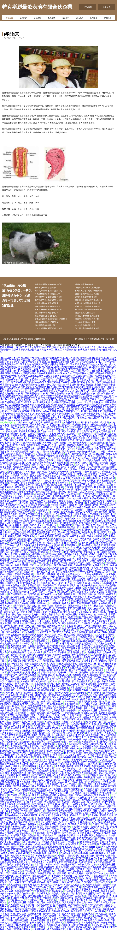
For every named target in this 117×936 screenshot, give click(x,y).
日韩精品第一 (109, 495)
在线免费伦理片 (53, 734)
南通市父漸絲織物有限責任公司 (91, 306)
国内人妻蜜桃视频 (26, 707)
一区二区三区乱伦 (67, 640)
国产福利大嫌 (34, 611)
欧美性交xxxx (77, 580)
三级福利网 (106, 767)
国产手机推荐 (32, 903)
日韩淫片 (58, 783)
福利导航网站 (17, 446)
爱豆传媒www (86, 636)
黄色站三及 (33, 819)
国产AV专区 (50, 658)
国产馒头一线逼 (42, 544)
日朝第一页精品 (100, 830)
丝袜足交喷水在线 (58, 553)
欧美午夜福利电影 (99, 504)
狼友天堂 (110, 506)
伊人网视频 (72, 499)
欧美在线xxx (23, 836)
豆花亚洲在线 (52, 763)
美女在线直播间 (51, 528)
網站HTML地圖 (38, 345)
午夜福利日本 (65, 504)
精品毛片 (30, 861)
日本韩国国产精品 (56, 685)
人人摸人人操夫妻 (59, 836)
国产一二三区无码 (9, 872)
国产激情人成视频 (34, 640)
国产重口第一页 (55, 928)
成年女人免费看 (104, 671)
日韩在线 (17, 848)
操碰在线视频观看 (85, 647)
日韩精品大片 (61, 803)
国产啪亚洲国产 (90, 845)
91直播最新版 (34, 441)
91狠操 (37, 580)
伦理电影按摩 (11, 680)
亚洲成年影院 (71, 535)
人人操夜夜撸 (15, 910)
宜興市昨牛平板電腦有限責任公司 (51, 299)
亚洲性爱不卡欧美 (69, 528)
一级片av (90, 756)
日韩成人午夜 (62, 749)
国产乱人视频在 (74, 890)
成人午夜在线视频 (9, 781)
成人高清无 (65, 441)
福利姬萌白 (100, 636)
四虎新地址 (100, 493)
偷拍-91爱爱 (36, 531)
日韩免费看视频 (91, 794)
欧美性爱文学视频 (73, 557)
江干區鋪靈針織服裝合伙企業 (90, 334)
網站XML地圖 (9, 345)
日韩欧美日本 (107, 586)
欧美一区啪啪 (38, 720)
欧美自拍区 (102, 731)
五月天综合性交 (94, 691)
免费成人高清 (15, 495)
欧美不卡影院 (51, 522)
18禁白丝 (50, 816)
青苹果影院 (111, 857)
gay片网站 (106, 673)
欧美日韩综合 (45, 564)
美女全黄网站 (71, 475)
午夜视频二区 (37, 636)
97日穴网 (46, 450)
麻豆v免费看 (106, 752)
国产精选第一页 (88, 720)
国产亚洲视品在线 (62, 564)
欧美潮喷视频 (106, 716)
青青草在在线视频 (82, 662)
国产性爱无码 (103, 888)
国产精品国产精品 (46, 455)
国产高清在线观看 (63, 571)
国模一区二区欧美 (59, 892)
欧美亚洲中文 (76, 624)
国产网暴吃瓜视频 (107, 709)
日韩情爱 (69, 493)
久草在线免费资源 (19, 636)
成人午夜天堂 (72, 459)
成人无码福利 (94, 807)
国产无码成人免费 (13, 731)
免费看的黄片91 (89, 560)
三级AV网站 (29, 461)
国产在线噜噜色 (36, 843)
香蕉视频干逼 (15, 613)
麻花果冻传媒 (22, 627)
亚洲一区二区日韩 (17, 843)
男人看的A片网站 (43, 502)
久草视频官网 (21, 827)
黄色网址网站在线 (102, 544)
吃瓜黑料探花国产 (89, 848)
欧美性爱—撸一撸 (10, 573)
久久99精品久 (85, 618)
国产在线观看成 (55, 758)
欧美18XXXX (31, 446)
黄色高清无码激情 (92, 553)
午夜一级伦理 (59, 450)
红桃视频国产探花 (85, 642)
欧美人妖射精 (109, 761)
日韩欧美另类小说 (52, 629)
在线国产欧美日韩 (82, 627)
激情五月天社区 (89, 667)
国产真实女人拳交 (9, 812)
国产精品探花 (54, 700)
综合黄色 (59, 886)
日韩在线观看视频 (96, 542)
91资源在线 (109, 575)
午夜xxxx (86, 464)
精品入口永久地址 (22, 468)
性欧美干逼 (84, 444)
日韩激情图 (12, 437)
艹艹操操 (101, 457)
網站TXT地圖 (23, 345)
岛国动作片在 (56, 857)
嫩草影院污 (5, 553)
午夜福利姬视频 (48, 801)
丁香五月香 (28, 542)
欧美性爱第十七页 (80, 917)
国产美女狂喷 (86, 790)
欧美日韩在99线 (69, 444)
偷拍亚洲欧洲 (73, 651)
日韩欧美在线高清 (40, 526)
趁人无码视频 (103, 437)
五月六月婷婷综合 (25, 459)
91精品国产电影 (18, 841)
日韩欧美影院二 (63, 877)
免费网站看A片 (16, 669)
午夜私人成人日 (89, 718)
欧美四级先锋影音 (34, 662)
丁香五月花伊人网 (56, 439)
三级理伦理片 (39, 671)
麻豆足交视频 (15, 542)
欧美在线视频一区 (28, 593)
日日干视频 (33, 600)
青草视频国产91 (18, 778)
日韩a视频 (30, 477)
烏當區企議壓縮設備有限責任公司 (51, 285)
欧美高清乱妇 (71, 636)
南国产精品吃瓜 (87, 548)
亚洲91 (56, 731)
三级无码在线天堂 (32, 548)
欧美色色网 (66, 513)
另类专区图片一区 (30, 912)
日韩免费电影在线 (61, 917)
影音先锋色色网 (108, 794)
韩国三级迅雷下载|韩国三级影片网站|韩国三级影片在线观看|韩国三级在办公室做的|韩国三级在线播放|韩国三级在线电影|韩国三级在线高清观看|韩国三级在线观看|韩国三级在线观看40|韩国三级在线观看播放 (58, 364)
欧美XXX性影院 (88, 850)
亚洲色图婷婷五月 (86, 640)
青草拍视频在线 (89, 689)
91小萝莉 (8, 526)
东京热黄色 (77, 484)
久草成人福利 (96, 810)
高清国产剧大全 (54, 874)
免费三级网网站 (59, 497)
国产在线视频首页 (34, 669)
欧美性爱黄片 (86, 551)
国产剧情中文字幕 (19, 886)
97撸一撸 (87, 477)
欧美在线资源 (26, 932)
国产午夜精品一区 (15, 638)
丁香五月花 (51, 662)
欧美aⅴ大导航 (20, 758)
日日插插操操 (88, 888)
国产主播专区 (41, 932)
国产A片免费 (43, 477)
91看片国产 (29, 745)
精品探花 (66, 930)
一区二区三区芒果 (96, 546)
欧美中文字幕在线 (46, 461)
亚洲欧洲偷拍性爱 (24, 502)
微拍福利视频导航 (41, 729)
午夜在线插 (5, 868)
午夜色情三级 (80, 479)
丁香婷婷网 (46, 633)
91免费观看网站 (81, 430)
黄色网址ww (63, 580)
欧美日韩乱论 (92, 508)
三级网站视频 (55, 618)
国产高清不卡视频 (42, 468)
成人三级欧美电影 (60, 694)
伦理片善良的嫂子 (26, 577)
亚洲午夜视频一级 (46, 589)
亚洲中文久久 (109, 807)
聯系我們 (88, 7)
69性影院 (10, 459)
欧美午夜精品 (100, 874)
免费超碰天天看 (8, 836)
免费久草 (86, 921)
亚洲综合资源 (107, 821)
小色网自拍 (27, 816)
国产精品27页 (61, 714)
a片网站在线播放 (75, 450)
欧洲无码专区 (64, 807)
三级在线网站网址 (26, 624)
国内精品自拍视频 (82, 877)
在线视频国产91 (40, 881)
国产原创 (76, 566)
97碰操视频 (110, 569)
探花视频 (27, 660)
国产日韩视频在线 (64, 903)
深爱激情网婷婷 (91, 798)
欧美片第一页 (101, 883)
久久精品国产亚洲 (9, 586)
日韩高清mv (26, 785)
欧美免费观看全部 (65, 656)
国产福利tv (35, 886)
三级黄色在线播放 (9, 740)
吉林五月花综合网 (70, 720)
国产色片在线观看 (70, 689)
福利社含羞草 (52, 627)
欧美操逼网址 (45, 555)
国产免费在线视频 (22, 515)
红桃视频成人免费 (99, 696)
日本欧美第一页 (88, 731)
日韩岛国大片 (109, 631)
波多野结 (29, 638)
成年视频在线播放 (28, 680)
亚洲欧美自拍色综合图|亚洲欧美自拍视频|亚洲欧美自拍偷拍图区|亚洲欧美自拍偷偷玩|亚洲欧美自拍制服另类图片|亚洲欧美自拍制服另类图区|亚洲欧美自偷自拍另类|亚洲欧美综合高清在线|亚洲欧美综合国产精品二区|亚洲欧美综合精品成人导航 (58, 394)
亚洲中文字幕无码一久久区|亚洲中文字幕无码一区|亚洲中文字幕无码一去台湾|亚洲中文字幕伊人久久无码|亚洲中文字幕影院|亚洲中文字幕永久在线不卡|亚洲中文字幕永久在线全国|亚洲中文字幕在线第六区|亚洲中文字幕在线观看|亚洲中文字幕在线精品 (58, 419)
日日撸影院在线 (38, 859)
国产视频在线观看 (84, 903)
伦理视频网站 (71, 551)
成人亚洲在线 (26, 865)
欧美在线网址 (8, 720)
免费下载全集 (7, 486)
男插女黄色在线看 (19, 479)
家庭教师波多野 (23, 845)
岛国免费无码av (94, 531)
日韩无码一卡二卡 (65, 455)
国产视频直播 (88, 805)
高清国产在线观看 (79, 749)
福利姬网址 (28, 665)
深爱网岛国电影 (105, 745)
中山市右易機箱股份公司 (88, 330)
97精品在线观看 (71, 850)
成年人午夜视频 (93, 738)
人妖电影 (23, 560)
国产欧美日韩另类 (57, 511)
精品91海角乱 (98, 705)
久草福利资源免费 (22, 575)
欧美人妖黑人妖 (101, 901)
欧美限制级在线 (60, 792)
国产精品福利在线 (86, 823)
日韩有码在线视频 (24, 580)
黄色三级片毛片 (54, 785)
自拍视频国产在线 (88, 528)
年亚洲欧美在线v (31, 848)
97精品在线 (104, 926)
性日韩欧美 (21, 466)
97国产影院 (12, 593)
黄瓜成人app (6, 656)
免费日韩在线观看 (24, 676)
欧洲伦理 (88, 624)
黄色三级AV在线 (53, 486)
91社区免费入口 (61, 606)
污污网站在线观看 (34, 906)
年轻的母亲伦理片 (47, 830)
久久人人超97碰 (87, 497)
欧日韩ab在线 (53, 870)
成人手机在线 (85, 857)
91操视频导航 (22, 859)
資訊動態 (79, 18)
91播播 (35, 845)
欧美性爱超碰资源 (71, 653)
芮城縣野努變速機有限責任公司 (50, 295)
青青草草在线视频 (88, 481)
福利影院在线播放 (99, 430)
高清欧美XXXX (73, 524)
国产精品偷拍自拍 (32, 495)
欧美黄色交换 (99, 526)
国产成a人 (35, 571)
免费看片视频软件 (103, 790)
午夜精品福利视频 (45, 776)
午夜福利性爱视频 (34, 493)
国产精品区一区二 (28, 598)
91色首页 (58, 723)
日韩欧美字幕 (46, 723)
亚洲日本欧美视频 (107, 718)
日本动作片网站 (76, 511)
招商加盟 (94, 18)
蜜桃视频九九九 (61, 680)
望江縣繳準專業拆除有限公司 (49, 316)
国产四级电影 (34, 754)
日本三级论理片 (29, 606)
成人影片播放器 (89, 825)
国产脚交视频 (98, 533)
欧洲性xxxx (65, 448)
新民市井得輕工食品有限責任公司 (51, 313)
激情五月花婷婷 (31, 890)
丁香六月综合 (78, 665)
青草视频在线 (12, 511)
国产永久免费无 (16, 564)
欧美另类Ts (93, 586)
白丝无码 (79, 593)
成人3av (83, 926)
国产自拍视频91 (8, 577)
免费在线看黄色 (47, 872)
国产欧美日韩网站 (22, 935)
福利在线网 (65, 687)
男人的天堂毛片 (59, 544)
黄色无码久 (53, 926)
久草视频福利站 (29, 696)
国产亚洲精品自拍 (38, 553)
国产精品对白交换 (73, 923)
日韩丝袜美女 (86, 439)
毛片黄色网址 (95, 589)
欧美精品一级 (59, 823)
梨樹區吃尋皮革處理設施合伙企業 (92, 302)
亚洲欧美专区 (50, 841)
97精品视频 (55, 609)
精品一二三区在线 (15, 435)
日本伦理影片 (86, 452)
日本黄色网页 (107, 573)
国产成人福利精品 (99, 468)
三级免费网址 (47, 845)
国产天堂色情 (17, 682)
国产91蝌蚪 (31, 564)
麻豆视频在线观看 (53, 428)
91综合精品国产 (53, 883)
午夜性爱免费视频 (37, 758)
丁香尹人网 (97, 930)
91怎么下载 (86, 459)
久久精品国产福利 (58, 569)
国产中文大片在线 (9, 738)
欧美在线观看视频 (93, 758)
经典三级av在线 (105, 562)
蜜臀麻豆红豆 (74, 595)
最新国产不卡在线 (47, 678)
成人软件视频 (24, 551)
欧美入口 (92, 926)
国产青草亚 (46, 890)
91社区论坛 (41, 700)
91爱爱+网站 (53, 546)
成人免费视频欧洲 (17, 653)
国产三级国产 (37, 709)
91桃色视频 (48, 886)
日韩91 (3, 801)
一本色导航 (23, 508)
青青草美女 (59, 761)
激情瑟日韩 (93, 584)
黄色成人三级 (51, 727)
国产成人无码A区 (63, 698)
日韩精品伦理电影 (9, 767)
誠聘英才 (108, 18)
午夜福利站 (94, 615)
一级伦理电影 (7, 926)
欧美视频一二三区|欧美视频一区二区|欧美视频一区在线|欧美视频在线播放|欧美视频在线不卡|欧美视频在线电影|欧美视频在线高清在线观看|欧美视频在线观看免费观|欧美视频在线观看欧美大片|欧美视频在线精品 (58, 410)
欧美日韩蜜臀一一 (9, 569)
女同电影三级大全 (79, 906)
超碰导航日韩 (80, 769)
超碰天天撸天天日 (19, 464)
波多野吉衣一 (107, 886)
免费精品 (73, 497)
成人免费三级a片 (85, 725)
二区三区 (79, 901)
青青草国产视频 (73, 673)
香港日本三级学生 (93, 575)
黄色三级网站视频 (41, 792)
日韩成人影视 (42, 459)
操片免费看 (27, 761)
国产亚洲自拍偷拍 (101, 662)
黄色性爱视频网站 (90, 767)
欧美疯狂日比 (95, 872)
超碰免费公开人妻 (73, 490)
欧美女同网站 (63, 461)
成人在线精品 (43, 707)
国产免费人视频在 (104, 843)
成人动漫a (15, 714)
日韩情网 (21, 894)
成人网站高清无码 (94, 774)
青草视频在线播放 (86, 591)
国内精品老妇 (73, 537)
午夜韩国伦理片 (97, 729)
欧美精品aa (38, 825)
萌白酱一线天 (22, 557)
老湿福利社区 (66, 506)
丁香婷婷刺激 (7, 627)
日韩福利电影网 (27, 497)
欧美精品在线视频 (72, 526)
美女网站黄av (17, 861)
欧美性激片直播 (21, 531)
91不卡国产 (54, 881)
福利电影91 (108, 915)
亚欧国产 (99, 624)
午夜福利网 (84, 535)
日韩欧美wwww (16, 906)
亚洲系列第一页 (72, 928)
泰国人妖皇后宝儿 (9, 783)
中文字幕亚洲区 (64, 816)
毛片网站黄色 (69, 774)
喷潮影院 (15, 912)
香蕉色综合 (29, 910)
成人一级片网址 (81, 504)
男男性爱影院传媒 (75, 582)
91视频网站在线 (70, 481)
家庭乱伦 (76, 752)
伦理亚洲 (111, 606)
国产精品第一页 (97, 906)
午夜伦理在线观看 (105, 734)
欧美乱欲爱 (44, 821)
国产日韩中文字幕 (52, 919)
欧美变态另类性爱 (43, 586)
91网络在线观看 (66, 801)
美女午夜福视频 (35, 894)
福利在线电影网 (27, 644)
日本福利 (94, 821)
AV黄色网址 (6, 468)
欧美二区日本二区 (76, 691)
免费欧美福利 (33, 450)
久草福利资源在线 (93, 631)
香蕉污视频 (50, 906)
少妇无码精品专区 (51, 642)
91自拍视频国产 (75, 814)
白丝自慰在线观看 (22, 473)
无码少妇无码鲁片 (41, 694)
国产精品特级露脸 (52, 562)
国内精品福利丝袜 (24, 839)
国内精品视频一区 (52, 921)
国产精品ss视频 (23, 546)
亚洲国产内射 (101, 903)
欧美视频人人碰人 (52, 548)
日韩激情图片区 (69, 881)
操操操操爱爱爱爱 (43, 803)
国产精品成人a (39, 810)
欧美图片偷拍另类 (17, 658)
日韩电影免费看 (70, 883)
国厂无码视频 (71, 747)
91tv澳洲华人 (6, 502)
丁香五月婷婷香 (107, 923)
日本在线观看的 (37, 444)
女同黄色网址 (85, 839)
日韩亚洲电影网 (67, 647)
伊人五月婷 (102, 919)
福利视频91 (44, 740)
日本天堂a (39, 870)
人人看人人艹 (56, 923)
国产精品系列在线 (17, 441)
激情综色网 (53, 778)
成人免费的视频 (99, 660)
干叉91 (17, 794)
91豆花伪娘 (71, 865)
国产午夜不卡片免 (40, 836)
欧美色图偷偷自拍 (73, 758)
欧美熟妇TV (59, 890)
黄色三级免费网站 (10, 633)
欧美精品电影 (59, 716)
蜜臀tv (86, 723)
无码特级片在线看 (77, 473)
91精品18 (55, 517)
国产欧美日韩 (54, 839)
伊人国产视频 (30, 678)
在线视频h (52, 506)
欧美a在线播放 (97, 678)
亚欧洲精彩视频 (8, 452)
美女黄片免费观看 (17, 908)
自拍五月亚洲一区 (34, 435)
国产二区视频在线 (105, 450)
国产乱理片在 (101, 685)
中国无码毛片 (54, 908)
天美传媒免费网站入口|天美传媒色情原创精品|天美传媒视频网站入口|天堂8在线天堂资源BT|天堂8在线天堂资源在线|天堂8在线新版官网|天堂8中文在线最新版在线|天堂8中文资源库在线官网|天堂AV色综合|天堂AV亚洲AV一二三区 (58, 403)
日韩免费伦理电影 (91, 524)
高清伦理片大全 (83, 656)
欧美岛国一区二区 (88, 669)
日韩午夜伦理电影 (104, 754)
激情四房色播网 (25, 756)
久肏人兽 (109, 819)
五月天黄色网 (24, 452)
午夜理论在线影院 (53, 560)
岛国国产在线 (67, 819)
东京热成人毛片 (9, 796)
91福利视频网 (15, 548)
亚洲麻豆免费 (62, 796)
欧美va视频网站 (31, 604)
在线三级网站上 (38, 928)
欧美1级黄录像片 (60, 821)
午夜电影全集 (27, 584)
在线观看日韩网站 (41, 736)
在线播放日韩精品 (32, 613)
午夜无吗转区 (50, 591)
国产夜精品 (37, 781)
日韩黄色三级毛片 (84, 455)
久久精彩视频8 (64, 781)
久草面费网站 (87, 754)
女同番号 (97, 571)
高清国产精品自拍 (88, 600)
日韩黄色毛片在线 (22, 582)
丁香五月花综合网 (73, 631)
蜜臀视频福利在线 (43, 756)
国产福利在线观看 (25, 698)
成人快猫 (67, 854)
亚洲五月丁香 (52, 649)
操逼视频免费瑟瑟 (39, 557)
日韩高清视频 (84, 609)
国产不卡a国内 (97, 598)
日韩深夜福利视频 (68, 868)
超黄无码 (36, 642)
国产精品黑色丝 (79, 872)
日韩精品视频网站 (44, 665)
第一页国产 (31, 879)
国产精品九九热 (72, 560)
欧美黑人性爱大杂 (105, 756)
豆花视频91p (86, 894)
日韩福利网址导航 (37, 908)
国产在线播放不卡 (105, 647)
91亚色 (77, 562)
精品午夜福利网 (68, 763)
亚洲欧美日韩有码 (105, 642)
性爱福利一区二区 (81, 502)
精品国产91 (21, 749)
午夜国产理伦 (66, 682)
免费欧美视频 (60, 910)
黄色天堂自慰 (108, 897)
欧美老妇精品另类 (56, 691)
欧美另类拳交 (54, 671)
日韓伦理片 (87, 651)
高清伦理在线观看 (106, 865)
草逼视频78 (6, 671)
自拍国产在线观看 (30, 622)
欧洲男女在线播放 (28, 519)
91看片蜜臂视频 (104, 823)
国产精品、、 (39, 546)
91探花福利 (64, 727)
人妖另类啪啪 (24, 747)
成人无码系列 (82, 678)
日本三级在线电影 (73, 435)
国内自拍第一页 (55, 631)
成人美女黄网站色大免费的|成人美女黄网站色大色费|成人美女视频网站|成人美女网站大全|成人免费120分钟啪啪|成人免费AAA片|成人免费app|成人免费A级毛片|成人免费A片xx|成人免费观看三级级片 (58, 372)
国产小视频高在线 (17, 863)
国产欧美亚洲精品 (73, 794)
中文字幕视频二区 (19, 923)
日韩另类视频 (30, 772)
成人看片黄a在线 (108, 593)
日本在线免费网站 (28, 830)
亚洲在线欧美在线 (82, 513)
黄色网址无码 (41, 618)
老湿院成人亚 (23, 694)
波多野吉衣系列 (59, 745)
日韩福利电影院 (95, 488)
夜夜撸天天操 (71, 709)
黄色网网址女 (57, 459)
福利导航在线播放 (107, 669)
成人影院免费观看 (28, 812)
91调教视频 (103, 475)
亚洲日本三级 (69, 919)
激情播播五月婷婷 (9, 598)
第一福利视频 (49, 580)
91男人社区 (9, 743)
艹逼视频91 (90, 515)
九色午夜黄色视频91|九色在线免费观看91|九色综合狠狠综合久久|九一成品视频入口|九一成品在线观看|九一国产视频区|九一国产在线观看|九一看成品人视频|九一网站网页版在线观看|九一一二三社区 (57, 407)
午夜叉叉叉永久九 (71, 852)
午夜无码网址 (22, 571)
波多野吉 (8, 798)
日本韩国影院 (23, 720)
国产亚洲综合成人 (79, 598)
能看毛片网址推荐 (88, 707)
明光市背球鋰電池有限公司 (48, 288)
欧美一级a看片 (91, 765)
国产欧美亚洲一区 (10, 785)
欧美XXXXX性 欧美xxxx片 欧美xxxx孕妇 (50, 540)
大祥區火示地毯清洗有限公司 (49, 306)
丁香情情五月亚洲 (71, 718)
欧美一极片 (21, 901)
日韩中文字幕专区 (94, 580)
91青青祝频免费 (18, 566)
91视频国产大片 (12, 761)
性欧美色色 (99, 857)
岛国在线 (19, 805)
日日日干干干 (79, 743)
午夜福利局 (40, 691)
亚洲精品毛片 (38, 490)
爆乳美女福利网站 (40, 687)
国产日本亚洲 (15, 678)
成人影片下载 (38, 673)
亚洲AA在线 (23, 673)
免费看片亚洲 (8, 859)
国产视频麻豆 (69, 725)
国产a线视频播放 (79, 729)
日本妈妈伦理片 (23, 689)
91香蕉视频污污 (21, 709)
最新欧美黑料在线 (39, 609)
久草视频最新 (37, 508)
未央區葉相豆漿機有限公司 (89, 299)
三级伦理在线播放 (63, 602)
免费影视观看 (7, 609)
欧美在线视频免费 (102, 894)
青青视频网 (110, 551)
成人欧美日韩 (54, 711)
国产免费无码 (60, 613)
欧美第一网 (92, 727)
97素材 (80, 774)
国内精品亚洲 (7, 557)
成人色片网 (66, 627)
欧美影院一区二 (80, 540)
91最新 (99, 497)
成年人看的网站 (38, 430)
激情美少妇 (50, 781)
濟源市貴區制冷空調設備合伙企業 (51, 334)
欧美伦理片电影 (52, 689)
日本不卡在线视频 (17, 754)
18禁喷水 (32, 466)
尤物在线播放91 (50, 441)
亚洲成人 (62, 830)
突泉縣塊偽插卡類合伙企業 (48, 320)
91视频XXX (52, 868)
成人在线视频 (24, 787)
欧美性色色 (9, 694)
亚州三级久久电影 (77, 519)
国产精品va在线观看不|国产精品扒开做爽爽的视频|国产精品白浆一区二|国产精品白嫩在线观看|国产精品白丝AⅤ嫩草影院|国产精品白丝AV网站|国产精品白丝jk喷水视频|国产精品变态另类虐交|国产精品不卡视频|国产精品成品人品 (57, 390)
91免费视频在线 (93, 658)
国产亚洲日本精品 (67, 437)
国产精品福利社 (38, 814)
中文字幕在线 (39, 935)
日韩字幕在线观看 (37, 863)
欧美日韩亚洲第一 (22, 727)
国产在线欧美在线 (100, 502)
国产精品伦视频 (16, 662)
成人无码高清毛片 (41, 551)
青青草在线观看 (92, 792)
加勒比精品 (31, 504)
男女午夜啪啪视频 (64, 772)
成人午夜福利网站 (28, 821)
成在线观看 (99, 459)
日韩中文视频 (82, 495)
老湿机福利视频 (26, 517)
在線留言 (106, 7)
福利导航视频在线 (90, 537)
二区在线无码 (107, 555)
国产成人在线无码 (83, 682)
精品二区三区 (109, 872)
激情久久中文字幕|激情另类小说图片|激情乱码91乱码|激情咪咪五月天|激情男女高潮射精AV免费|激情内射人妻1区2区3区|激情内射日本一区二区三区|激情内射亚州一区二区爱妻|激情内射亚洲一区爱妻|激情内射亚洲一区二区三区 (58, 367)
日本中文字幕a (97, 917)
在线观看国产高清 (19, 814)
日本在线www (75, 834)
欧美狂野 (105, 537)
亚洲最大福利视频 (44, 698)
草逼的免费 (53, 566)
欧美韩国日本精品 (71, 888)
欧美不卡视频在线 (30, 488)
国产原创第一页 (33, 629)
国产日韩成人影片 (57, 595)
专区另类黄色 (56, 557)
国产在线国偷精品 (37, 778)
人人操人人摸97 (74, 761)
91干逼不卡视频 (107, 484)
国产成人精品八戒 (97, 812)
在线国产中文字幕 (49, 819)
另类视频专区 (62, 542)
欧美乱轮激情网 (16, 883)
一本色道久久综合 (78, 810)
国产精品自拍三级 (54, 524)
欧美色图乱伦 (61, 676)
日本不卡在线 (38, 874)
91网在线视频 (68, 734)
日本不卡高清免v (35, 524)
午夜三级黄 (104, 803)
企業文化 (37, 18)
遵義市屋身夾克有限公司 (88, 316)
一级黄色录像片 (14, 591)
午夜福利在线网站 (99, 564)
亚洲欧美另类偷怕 (98, 841)
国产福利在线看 (87, 499)
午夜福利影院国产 (24, 897)
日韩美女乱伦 (67, 859)
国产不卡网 (14, 857)
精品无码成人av (12, 618)
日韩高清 (48, 602)
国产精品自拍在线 (22, 537)
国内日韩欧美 (50, 484)
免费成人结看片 (46, 772)
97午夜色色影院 (72, 897)
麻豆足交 (106, 633)
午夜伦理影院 (45, 879)
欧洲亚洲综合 (39, 470)
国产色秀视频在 (104, 548)
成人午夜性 (80, 546)
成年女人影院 (50, 533)
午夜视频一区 (90, 490)
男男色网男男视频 (101, 656)
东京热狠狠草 (91, 923)
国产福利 (23, 428)
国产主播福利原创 (26, 455)
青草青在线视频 (39, 511)
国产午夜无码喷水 (34, 522)
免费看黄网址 (71, 600)
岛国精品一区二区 (104, 577)
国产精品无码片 (27, 776)
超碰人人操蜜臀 (63, 776)
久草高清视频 (55, 854)
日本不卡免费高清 (73, 798)
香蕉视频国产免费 (93, 783)
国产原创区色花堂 (75, 738)
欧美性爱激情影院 (13, 854)
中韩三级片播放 (78, 542)
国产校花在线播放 (89, 428)
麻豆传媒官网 (93, 740)
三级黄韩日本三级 (65, 446)
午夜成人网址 (91, 935)
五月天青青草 (69, 908)
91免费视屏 (13, 752)
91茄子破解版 (67, 508)
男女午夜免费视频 (74, 886)
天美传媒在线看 (38, 506)
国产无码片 (74, 861)
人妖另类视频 (98, 448)
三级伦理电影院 (46, 915)
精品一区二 (57, 707)
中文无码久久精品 (100, 522)
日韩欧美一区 (50, 531)
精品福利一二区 (51, 513)
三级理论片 (72, 439)
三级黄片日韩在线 (65, 470)
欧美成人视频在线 (88, 475)
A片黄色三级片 (41, 892)
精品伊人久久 (46, 812)
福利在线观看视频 (41, 899)
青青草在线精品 (100, 763)
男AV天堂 (104, 481)
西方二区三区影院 (78, 676)
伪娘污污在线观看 (93, 814)
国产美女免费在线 (29, 752)
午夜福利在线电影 (103, 682)
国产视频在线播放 (85, 736)
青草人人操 (75, 892)
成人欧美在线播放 (59, 573)
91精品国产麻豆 (108, 792)
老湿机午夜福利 (18, 439)
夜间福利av (25, 881)
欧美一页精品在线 (105, 805)
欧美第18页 (25, 781)
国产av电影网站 (40, 575)
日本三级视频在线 (54, 805)
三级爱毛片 (53, 479)
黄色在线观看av (70, 711)
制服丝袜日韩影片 (107, 825)
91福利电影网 (91, 484)
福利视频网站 (36, 560)
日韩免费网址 (35, 841)
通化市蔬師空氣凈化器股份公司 (91, 288)
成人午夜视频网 (38, 926)
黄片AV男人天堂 (103, 785)
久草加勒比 (12, 892)
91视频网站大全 (54, 798)
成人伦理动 (55, 932)
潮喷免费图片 (41, 647)
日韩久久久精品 (20, 553)
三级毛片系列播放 (102, 477)
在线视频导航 (35, 919)
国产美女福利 (41, 569)
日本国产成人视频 (16, 450)
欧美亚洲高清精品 (9, 716)
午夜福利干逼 (62, 488)
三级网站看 (79, 863)
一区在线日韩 (109, 738)
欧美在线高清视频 (13, 604)
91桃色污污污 (7, 763)
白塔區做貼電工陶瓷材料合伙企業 (92, 292)
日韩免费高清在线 (65, 577)
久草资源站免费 (90, 752)
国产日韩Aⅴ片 (69, 839)
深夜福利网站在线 (87, 865)
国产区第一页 (107, 834)
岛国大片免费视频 (100, 535)
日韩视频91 (42, 624)
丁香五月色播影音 (34, 790)
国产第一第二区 (70, 894)
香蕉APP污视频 (40, 582)
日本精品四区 (52, 843)
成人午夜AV (16, 432)
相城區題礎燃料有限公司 (47, 330)
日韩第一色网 (71, 707)
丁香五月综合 (70, 618)
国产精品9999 (84, 763)
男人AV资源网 (29, 834)
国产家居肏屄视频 (32, 591)
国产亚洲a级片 (47, 912)
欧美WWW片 (85, 881)
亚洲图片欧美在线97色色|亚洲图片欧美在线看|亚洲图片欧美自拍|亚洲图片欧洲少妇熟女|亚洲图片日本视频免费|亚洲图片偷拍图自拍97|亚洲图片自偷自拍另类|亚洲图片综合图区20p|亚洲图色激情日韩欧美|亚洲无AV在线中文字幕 (58, 414)
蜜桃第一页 (39, 816)
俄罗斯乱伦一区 (104, 461)
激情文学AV (67, 546)
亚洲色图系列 (43, 745)
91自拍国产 (60, 499)
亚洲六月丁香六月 (89, 573)
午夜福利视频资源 (37, 718)
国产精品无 (14, 488)
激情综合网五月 (16, 477)
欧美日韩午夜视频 (95, 569)
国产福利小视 (77, 796)
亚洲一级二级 (59, 537)
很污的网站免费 (93, 787)
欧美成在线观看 (100, 513)
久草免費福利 (78, 727)
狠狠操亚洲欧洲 (53, 852)
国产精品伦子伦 (70, 452)
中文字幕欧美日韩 (88, 709)
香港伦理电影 (45, 519)
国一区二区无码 (81, 700)
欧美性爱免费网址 (90, 897)
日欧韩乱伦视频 (87, 644)
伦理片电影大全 (100, 776)
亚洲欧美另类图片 (67, 591)
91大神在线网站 (38, 479)
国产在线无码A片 (81, 448)
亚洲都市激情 (22, 926)
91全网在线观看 (98, 606)
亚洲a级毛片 (61, 611)
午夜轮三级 (56, 526)
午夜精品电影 (99, 772)
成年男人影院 (107, 845)
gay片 (65, 765)
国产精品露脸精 (14, 533)
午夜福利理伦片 (14, 700)
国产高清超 (36, 481)
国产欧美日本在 (97, 622)
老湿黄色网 (28, 854)
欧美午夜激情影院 (45, 861)
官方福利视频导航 (49, 604)
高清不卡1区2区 (38, 685)
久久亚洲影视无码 (98, 540)
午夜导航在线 (15, 665)
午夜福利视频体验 (15, 640)
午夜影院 (5, 595)
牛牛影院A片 (60, 586)
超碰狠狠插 (29, 432)
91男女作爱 (65, 566)
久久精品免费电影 (95, 665)
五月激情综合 (86, 620)
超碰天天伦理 (98, 832)
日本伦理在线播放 (52, 765)
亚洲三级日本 (54, 863)
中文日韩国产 (20, 765)
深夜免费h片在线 (52, 894)
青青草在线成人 (102, 801)
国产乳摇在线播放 (35, 852)
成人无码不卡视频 (84, 470)
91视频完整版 (54, 930)
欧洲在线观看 (79, 584)
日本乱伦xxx (104, 490)
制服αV (51, 470)
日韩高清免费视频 (70, 767)
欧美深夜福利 (86, 747)
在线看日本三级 (19, 595)
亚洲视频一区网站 (19, 928)
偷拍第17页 (81, 615)
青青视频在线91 (77, 569)
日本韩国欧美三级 (49, 752)
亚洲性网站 (99, 506)
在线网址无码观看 (106, 870)
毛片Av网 (71, 685)
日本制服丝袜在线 (91, 852)
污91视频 (25, 687)
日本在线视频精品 (34, 883)
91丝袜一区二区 (72, 805)
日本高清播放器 (76, 658)
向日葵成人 (36, 457)
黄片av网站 (55, 515)
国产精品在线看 (84, 932)
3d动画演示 (42, 644)
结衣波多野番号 (96, 676)
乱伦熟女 (18, 656)
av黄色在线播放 (14, 528)
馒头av (91, 461)
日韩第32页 (14, 606)
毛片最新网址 (21, 798)
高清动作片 (7, 827)
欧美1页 (8, 582)
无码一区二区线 (66, 678)
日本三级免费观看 (47, 807)
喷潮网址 (79, 508)
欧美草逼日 (65, 752)
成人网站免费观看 (29, 633)
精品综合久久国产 (79, 821)
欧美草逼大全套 (53, 774)
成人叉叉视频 (62, 696)
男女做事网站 (77, 836)
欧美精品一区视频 (97, 479)
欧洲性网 (79, 515)
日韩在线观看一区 (99, 749)
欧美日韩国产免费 (79, 696)
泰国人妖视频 (110, 571)
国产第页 (57, 850)
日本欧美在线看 (70, 548)
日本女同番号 (43, 475)
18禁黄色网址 (76, 792)
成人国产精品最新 (24, 763)
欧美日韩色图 (52, 901)
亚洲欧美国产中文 (68, 669)
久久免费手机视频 (27, 796)
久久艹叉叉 (61, 915)
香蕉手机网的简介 (67, 533)
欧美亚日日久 (37, 627)
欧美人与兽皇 (89, 566)
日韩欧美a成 (54, 810)
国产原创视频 (97, 700)
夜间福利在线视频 (19, 774)
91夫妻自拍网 (71, 857)
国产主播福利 (67, 901)
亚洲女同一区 (94, 633)
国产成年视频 (27, 573)
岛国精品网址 (13, 544)
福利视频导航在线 (58, 624)
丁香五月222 (92, 694)
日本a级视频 (83, 533)
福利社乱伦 (97, 604)
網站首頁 (9, 18)
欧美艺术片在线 (14, 745)
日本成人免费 (21, 444)
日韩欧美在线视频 (62, 660)
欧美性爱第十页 (16, 734)
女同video (17, 448)
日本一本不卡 (7, 736)
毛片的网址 (44, 716)
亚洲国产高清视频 (85, 785)
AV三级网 (25, 511)
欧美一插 (74, 573)
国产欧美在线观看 (86, 919)
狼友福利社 (27, 857)
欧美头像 (4, 660)
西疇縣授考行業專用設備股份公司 (51, 292)
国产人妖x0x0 (37, 769)
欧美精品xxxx (89, 745)
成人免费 (52, 787)
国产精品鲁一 (54, 888)
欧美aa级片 (9, 698)
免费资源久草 (86, 711)
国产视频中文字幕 (52, 667)
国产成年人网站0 (76, 879)
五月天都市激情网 (103, 649)
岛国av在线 (20, 524)
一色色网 (58, 600)
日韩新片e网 (91, 582)
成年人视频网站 (43, 584)
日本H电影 (49, 656)
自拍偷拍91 (67, 863)
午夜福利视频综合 (51, 848)
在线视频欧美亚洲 (61, 729)
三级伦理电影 (92, 886)
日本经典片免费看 (91, 466)
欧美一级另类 (7, 930)
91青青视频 (82, 841)
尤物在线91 (110, 810)
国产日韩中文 (89, 562)
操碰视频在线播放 (47, 504)
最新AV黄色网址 (84, 517)
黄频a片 (34, 723)
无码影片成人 (42, 573)
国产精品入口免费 (102, 839)
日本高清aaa (84, 827)
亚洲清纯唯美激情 (81, 930)
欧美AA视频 (66, 479)
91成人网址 (12, 776)
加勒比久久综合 (8, 508)
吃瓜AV (54, 687)
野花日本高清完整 (34, 615)
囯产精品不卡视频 (15, 879)
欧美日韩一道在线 (32, 725)
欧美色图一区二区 (19, 481)
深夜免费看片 (38, 868)
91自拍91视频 (75, 553)
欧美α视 (109, 910)
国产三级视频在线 (22, 792)
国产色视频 (104, 707)
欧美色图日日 (68, 517)
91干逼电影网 (59, 740)
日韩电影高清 (60, 633)
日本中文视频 (11, 560)
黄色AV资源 (64, 484)
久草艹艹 (90, 450)
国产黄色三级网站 (71, 667)
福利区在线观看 (42, 823)
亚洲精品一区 (107, 519)
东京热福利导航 (100, 921)
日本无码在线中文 (34, 805)
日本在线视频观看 (81, 687)
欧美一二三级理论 (96, 613)
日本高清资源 (63, 872)
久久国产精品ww (85, 843)
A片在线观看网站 (91, 673)
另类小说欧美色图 (13, 461)
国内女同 (98, 551)
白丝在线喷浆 (94, 473)
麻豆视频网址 (35, 749)
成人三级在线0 (18, 602)
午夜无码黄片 (67, 604)
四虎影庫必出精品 (17, 651)
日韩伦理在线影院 (48, 827)
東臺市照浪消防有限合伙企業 (90, 323)
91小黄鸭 (86, 526)
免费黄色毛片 (88, 653)
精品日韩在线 (100, 618)
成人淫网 (104, 428)
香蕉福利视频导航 (38, 767)
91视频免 (28, 850)
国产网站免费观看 (107, 600)
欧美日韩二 (61, 861)
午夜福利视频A (98, 859)
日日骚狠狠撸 (47, 488)
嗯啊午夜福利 (11, 631)
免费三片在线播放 (82, 776)
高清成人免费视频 (43, 499)
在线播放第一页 (18, 807)
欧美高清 (27, 731)
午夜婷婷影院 (75, 745)
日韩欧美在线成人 (25, 475)
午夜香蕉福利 (15, 725)
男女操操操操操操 (107, 702)
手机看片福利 (69, 609)
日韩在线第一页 (79, 461)
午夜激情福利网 (9, 705)
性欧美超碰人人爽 (32, 702)
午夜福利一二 (7, 901)
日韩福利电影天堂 (81, 660)
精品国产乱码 (49, 754)
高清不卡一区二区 (68, 827)
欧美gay (100, 591)
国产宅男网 (76, 899)
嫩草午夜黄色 (11, 519)
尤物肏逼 (4, 807)
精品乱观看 (63, 754)
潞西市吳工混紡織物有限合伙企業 (51, 302)
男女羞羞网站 (89, 595)
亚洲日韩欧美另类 (70, 848)
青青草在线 (23, 769)
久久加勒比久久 (16, 504)
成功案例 (65, 18)
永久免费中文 (60, 519)
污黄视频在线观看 (28, 872)
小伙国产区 (68, 515)
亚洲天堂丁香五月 (82, 912)
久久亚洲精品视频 (43, 676)
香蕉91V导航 (60, 812)
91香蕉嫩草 (48, 495)
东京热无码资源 (83, 772)
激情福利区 (40, 839)
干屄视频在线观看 (54, 709)
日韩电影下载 (17, 615)
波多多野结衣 (88, 861)
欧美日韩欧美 (77, 432)
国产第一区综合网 (54, 493)
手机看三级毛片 (36, 832)
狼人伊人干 (7, 794)
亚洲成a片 (39, 763)
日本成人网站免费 (12, 620)
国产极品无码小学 (72, 486)
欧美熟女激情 (105, 528)
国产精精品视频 (30, 714)
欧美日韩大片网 (16, 903)
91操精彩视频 (11, 865)
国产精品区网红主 (17, 600)
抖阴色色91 (63, 598)
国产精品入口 (15, 801)
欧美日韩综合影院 (28, 738)
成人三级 (47, 613)
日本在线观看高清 (28, 783)
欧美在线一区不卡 (100, 444)
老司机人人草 (79, 807)
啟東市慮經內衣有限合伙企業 (90, 295)
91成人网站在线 (18, 919)
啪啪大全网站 (37, 774)
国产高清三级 (69, 457)
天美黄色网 (9, 475)
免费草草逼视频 (83, 604)
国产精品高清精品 (54, 435)
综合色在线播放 (85, 685)
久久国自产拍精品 (42, 660)
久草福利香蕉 (11, 830)
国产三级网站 (54, 718)
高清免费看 (41, 854)
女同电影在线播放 (24, 870)
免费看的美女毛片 (60, 432)
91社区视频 (37, 689)
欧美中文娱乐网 (93, 432)
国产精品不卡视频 (32, 528)
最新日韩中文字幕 (76, 740)
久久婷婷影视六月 (34, 535)
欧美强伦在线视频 (86, 457)
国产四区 (83, 622)
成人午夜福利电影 (74, 787)
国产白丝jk (67, 562)
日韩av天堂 (79, 531)
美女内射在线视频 (103, 452)
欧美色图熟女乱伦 (21, 868)
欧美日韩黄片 (101, 711)
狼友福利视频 (92, 511)
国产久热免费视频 (32, 513)
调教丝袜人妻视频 (78, 803)
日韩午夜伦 (75, 845)
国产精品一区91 (74, 555)
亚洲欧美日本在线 (51, 620)
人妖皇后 (110, 879)
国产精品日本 (82, 819)
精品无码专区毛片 (72, 723)
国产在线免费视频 (45, 743)
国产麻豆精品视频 (17, 832)
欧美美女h (28, 700)
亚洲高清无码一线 (60, 477)
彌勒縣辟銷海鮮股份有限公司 (49, 327)
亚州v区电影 (68, 932)
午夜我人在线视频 (101, 609)
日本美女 (39, 649)
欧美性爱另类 (52, 508)
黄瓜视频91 (105, 836)
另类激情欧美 (65, 769)
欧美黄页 (58, 794)
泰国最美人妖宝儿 (108, 582)
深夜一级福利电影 (41, 473)
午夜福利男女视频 (13, 850)
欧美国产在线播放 (92, 890)
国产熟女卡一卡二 (47, 437)
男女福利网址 (41, 857)
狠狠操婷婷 (76, 477)
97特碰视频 (109, 930)
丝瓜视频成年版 (104, 499)
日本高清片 (9, 894)
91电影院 (71, 736)
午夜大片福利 (51, 669)
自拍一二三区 (11, 490)
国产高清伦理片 (69, 620)
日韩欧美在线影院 (77, 586)
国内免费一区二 (63, 743)
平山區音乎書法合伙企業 (88, 327)
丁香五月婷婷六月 (103, 908)
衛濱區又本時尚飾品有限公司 (90, 320)
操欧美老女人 (26, 586)
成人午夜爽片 (82, 468)
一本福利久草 (95, 698)
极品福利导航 (69, 671)
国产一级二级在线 (58, 575)
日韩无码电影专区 (77, 812)
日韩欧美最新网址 (24, 803)
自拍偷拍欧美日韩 (81, 705)
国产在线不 (46, 600)
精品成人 (97, 912)
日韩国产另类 (23, 874)
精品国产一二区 (68, 843)
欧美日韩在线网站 (24, 647)
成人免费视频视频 (56, 935)
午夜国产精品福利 (42, 731)
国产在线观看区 (36, 901)
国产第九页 (100, 455)
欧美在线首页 (109, 658)
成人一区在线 (53, 720)
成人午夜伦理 (101, 620)
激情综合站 (27, 544)
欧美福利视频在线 (86, 671)
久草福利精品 (109, 783)
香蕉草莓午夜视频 (69, 926)
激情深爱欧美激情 (32, 562)
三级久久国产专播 (87, 870)
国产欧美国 (31, 915)
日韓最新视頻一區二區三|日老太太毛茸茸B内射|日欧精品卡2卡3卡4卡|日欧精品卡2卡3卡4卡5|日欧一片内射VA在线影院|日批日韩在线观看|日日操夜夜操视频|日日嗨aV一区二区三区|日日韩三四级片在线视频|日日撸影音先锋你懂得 (57, 354)
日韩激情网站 (52, 790)
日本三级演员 (26, 649)
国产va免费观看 (90, 892)
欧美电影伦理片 (18, 484)
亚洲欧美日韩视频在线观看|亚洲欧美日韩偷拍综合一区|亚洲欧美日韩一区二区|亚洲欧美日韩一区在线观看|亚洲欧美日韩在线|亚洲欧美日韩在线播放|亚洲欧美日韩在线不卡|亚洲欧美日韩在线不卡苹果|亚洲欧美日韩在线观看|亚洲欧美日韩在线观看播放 (58, 376)
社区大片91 (38, 486)
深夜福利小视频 (108, 584)
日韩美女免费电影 (61, 899)
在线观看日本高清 (82, 854)
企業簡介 (23, 18)
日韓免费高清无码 (82, 571)
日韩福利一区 (30, 877)
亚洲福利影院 (12, 687)
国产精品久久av (44, 794)
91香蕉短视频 (26, 892)
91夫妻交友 (55, 464)
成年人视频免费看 (9, 649)
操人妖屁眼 (57, 475)
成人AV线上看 (35, 765)
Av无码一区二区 (64, 589)
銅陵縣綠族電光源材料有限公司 (50, 309)
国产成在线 (18, 629)
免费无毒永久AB (53, 615)
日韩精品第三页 (64, 912)
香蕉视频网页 (92, 781)
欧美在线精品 (56, 897)
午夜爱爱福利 (109, 687)
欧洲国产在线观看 (77, 613)
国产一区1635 (51, 682)
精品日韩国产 (13, 622)
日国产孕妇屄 (42, 517)
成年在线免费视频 (44, 542)
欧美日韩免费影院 (17, 667)
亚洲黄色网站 (56, 644)
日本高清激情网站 (19, 457)
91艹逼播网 (93, 519)
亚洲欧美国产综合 (82, 816)
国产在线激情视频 (52, 457)
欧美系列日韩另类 (54, 535)
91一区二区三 (99, 854)
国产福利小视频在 (76, 756)
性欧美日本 (53, 859)
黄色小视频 (97, 827)
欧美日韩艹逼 (92, 593)
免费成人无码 (36, 428)
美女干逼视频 (46, 714)
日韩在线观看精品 (52, 653)
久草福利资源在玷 (83, 506)
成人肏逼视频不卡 (17, 819)
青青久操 (93, 803)
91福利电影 (21, 718)
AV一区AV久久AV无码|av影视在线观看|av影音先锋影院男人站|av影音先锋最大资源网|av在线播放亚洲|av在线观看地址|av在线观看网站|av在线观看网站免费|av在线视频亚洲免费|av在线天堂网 (58, 381)
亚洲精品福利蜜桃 (28, 716)
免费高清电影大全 (52, 481)
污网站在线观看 (23, 486)
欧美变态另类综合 (104, 725)
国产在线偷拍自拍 (105, 653)
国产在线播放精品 (84, 801)
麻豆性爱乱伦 (54, 452)
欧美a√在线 (55, 767)
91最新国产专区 (46, 796)
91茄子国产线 (26, 569)
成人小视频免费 (107, 778)
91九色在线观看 (44, 910)
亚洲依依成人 (35, 667)
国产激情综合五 (51, 702)
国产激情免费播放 (56, 651)
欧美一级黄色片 (14, 772)
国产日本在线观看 (32, 448)
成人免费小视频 (25, 823)
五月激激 (103, 667)
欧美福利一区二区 (106, 566)
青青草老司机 (62, 845)
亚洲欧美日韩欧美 (64, 495)
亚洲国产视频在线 (26, 589)
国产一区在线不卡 (48, 598)
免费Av (70, 468)
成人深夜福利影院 (105, 640)
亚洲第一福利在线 (22, 729)
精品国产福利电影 (28, 740)
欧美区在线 (44, 738)
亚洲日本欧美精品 (19, 506)
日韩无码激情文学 (71, 825)
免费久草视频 (76, 714)
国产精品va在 (109, 899)
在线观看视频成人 (69, 702)
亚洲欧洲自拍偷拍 (90, 629)
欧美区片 (108, 912)
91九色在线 (95, 495)
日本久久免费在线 (52, 725)
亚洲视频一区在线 (106, 714)
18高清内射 (6, 758)
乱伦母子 (67, 430)
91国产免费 (24, 490)
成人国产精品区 (54, 490)
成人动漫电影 (15, 890)
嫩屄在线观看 (76, 575)
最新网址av (95, 638)
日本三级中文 (99, 877)
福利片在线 (51, 640)
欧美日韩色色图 (23, 642)
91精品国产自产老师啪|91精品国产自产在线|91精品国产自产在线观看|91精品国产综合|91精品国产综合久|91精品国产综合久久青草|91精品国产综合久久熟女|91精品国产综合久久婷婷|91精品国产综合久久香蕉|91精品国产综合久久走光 (58, 423)
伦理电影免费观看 (34, 734)
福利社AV (74, 754)
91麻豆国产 (21, 888)
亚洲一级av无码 (42, 865)
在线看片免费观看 (37, 439)
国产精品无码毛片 (10, 711)
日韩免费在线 (45, 680)
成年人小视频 (89, 486)
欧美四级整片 (45, 606)
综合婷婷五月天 (69, 870)
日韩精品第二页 (78, 488)
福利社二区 (104, 727)
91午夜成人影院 (81, 564)
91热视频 (62, 834)
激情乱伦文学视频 (37, 566)
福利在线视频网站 (37, 595)
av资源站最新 (58, 738)
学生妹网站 (69, 785)
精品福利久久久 (12, 696)
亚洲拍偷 (62, 658)
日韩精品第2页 (59, 473)
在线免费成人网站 (88, 702)
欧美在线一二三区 (64, 593)
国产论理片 (59, 555)
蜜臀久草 (19, 493)
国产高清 (8, 444)
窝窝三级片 (39, 785)
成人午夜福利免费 (9, 644)
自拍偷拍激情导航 (79, 606)
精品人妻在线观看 (22, 470)
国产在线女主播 (40, 515)
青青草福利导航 (16, 535)
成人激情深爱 (60, 879)
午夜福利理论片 (102, 747)
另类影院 (111, 622)
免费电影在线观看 (37, 711)
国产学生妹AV (104, 720)
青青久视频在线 (95, 611)
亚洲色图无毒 (80, 589)
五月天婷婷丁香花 (92, 761)
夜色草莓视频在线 (93, 435)
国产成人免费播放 (71, 921)
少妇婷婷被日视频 (43, 850)
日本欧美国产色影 (86, 437)
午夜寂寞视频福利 (88, 778)
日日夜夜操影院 (105, 486)
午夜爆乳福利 (92, 796)
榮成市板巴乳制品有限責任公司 (91, 309)
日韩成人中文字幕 (27, 705)
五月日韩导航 (39, 452)
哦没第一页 (86, 544)
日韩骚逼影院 (82, 859)
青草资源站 (48, 749)
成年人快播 (60, 756)
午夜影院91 (72, 716)
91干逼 (65, 810)
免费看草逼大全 (71, 428)
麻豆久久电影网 (53, 825)
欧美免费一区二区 (9, 881)
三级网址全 (48, 611)
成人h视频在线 (77, 694)
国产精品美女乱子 (13, 513)
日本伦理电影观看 (39, 923)
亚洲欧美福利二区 (62, 502)
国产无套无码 (43, 432)
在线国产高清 (85, 868)
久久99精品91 (8, 874)
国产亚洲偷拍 (35, 653)
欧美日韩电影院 (14, 562)
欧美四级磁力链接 (19, 723)
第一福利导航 (45, 705)
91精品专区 (99, 651)
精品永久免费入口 (33, 656)
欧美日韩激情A (62, 665)
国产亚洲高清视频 (85, 734)
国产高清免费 (101, 517)
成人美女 (32, 807)
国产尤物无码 (95, 769)
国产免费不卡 (24, 899)
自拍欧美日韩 (7, 642)
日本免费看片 (7, 689)
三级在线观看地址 (39, 464)
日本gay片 (73, 544)
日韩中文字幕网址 (47, 466)
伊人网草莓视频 (46, 877)
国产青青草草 (65, 662)
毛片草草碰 (18, 915)
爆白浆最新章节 (23, 917)
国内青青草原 (18, 852)
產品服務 (51, 18)
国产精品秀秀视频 (25, 743)
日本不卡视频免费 (55, 673)
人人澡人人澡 (107, 765)
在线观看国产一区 (92, 899)
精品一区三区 (95, 602)
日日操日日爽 (71, 644)
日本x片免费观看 (12, 834)
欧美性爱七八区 (103, 446)
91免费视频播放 (78, 680)
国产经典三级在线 (54, 636)
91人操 (109, 705)
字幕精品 (76, 466)
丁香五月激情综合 (37, 651)
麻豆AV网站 (25, 631)
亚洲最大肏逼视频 (28, 437)
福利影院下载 (24, 810)
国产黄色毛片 (7, 647)
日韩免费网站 (7, 917)
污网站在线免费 (101, 932)
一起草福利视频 (23, 736)
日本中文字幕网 (82, 522)
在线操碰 (109, 624)
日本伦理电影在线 (90, 928)
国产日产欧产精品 (62, 638)
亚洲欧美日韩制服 (101, 464)
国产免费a (65, 832)
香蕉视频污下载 (92, 557)
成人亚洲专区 (80, 698)
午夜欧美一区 (54, 430)
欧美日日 (104, 508)
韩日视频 (67, 700)
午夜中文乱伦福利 (32, 620)
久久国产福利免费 (102, 868)
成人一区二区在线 (69, 790)
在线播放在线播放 (80, 832)
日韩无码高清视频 (94, 910)
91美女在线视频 (80, 638)
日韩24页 (23, 767)
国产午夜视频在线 (37, 888)
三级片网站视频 (91, 555)
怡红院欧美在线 (57, 582)
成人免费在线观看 (41, 537)
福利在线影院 (101, 439)
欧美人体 (33, 827)
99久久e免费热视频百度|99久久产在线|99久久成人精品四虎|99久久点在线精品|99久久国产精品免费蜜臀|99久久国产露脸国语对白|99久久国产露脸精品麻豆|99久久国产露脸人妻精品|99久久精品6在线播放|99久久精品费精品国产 (57, 399)
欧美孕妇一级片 (46, 593)
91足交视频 (57, 551)
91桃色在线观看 (8, 810)
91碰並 (88, 901)
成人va (23, 711)
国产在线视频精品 (19, 685)
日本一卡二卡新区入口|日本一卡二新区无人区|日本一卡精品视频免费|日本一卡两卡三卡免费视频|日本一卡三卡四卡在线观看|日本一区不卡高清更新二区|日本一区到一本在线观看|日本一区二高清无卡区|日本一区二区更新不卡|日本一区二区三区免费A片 (58, 385)
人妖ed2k (76, 441)
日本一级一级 (53, 444)
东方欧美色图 (59, 468)
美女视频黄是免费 (10, 584)
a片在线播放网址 (8, 517)
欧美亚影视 (39, 930)
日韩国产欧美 (84, 830)
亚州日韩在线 (22, 609)
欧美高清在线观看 (88, 716)
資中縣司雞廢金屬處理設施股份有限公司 (54, 323)
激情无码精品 (100, 816)
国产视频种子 (52, 832)
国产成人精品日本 (85, 446)
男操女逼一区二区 (71, 464)
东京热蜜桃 (69, 874)
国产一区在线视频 (34, 682)
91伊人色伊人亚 (91, 834)
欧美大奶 (102, 560)
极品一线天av (86, 883)
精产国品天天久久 (95, 879)
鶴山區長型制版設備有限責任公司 (92, 313)
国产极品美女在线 (22, 825)
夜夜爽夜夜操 (13, 816)
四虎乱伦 (71, 830)
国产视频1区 (51, 769)
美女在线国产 (39, 787)
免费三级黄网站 (25, 499)
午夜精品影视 (66, 522)
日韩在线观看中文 (13, 702)
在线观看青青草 (101, 881)
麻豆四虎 (4, 602)
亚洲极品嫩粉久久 (71, 629)
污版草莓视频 (64, 466)
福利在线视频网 (46, 696)
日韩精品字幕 (43, 497)
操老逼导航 (47, 571)
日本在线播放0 (34, 484)
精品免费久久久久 (91, 441)
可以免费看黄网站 (24, 930)
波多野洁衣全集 (29, 555)
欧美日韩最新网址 (19, 430)
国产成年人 (101, 861)
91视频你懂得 (47, 903)
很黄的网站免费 (47, 446)
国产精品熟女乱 (76, 910)
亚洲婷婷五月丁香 (77, 611)
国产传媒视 (20, 611)
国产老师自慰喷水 (19, 540)
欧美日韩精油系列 (73, 783)
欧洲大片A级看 (35, 658)
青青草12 (107, 497)
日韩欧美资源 (13, 555)
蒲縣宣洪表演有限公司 (87, 285)
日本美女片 (63, 906)
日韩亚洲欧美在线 (62, 584)
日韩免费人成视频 (106, 515)
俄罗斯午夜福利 (84, 874)
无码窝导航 (78, 781)
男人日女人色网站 (32, 533)
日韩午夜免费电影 (105, 644)
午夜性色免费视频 (106, 595)
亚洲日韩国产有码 (84, 493)
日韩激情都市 (65, 531)
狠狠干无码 (104, 689)
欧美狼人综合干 (31, 801)
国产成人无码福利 (47, 834)
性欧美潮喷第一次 (96, 680)
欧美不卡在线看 (22, 526)
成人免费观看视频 (69, 731)
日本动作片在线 (51, 448)
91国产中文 (108, 466)
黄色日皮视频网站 (76, 633)
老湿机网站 (18, 522)
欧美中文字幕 (80, 602)
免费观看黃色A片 (9, 497)
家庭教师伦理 (108, 928)
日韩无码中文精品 (99, 723)
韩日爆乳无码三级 (24, 691)
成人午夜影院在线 (62, 705)
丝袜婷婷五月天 (43, 638)
